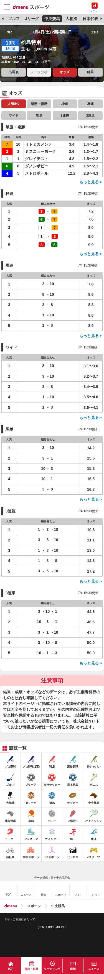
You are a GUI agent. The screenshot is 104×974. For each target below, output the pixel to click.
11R (94, 32)
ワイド (14, 116)
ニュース (93, 968)
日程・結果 (31, 968)
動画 (73, 968)
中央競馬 (52, 18)
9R (9, 32)
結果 (90, 72)
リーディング (52, 968)
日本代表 (90, 18)
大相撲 (71, 18)
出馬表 (14, 72)
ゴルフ (14, 18)
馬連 (90, 104)
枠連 (64, 104)
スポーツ (34, 906)
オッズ (65, 72)
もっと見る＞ (91, 182)
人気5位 (13, 104)
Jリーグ (32, 18)
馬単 (39, 116)
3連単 (90, 116)
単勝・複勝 (39, 104)
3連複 (64, 116)
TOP (10, 968)
